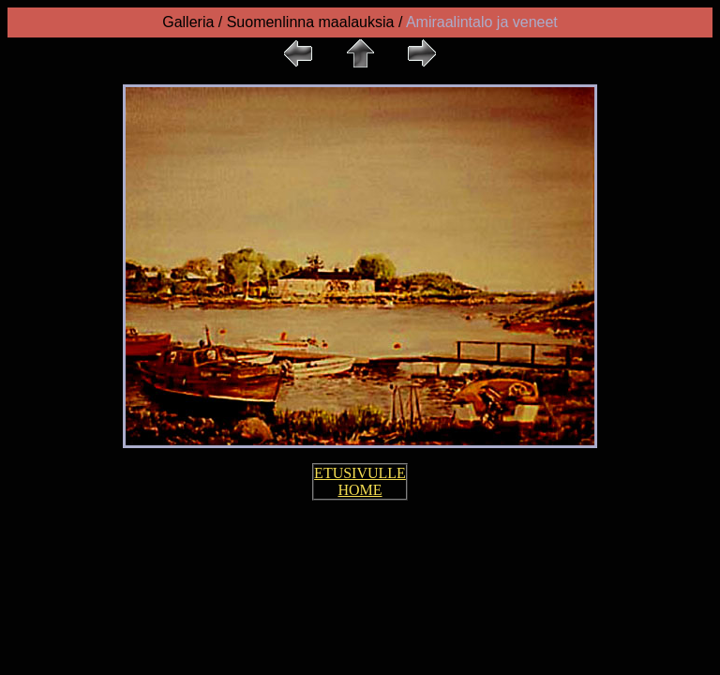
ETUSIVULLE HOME (360, 481)
